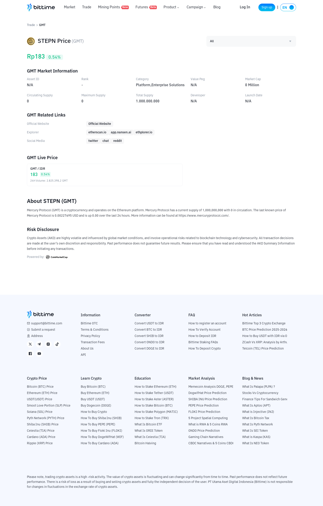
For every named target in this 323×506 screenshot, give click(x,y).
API (83, 354)
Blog (216, 7)
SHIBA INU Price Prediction (207, 399)
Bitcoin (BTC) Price (40, 386)
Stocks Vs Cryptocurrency (260, 392)
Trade (86, 7)
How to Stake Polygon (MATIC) (156, 411)
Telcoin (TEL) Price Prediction (263, 348)
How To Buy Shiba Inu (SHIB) (101, 418)
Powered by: (47, 256)
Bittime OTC (89, 323)
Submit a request (43, 329)
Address (37, 335)
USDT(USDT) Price (39, 399)
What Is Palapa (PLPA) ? (258, 386)
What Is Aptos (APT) (256, 405)
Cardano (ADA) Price (41, 436)
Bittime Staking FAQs (203, 342)
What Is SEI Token (255, 430)
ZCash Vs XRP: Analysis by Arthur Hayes (270, 342)
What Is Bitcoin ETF (148, 424)
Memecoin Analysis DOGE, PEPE (210, 386)
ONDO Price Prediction (204, 430)
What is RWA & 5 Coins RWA (208, 424)
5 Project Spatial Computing (208, 418)
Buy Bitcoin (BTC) (93, 386)
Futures (146, 7)
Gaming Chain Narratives (205, 436)
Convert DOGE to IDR (149, 348)
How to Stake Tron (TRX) (152, 418)
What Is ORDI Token (149, 430)
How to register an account (207, 323)
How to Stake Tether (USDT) (154, 392)
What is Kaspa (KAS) (256, 436)
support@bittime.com (46, 323)
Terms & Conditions (95, 329)
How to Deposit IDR (202, 335)
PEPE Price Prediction (203, 405)
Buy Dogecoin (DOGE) (96, 405)
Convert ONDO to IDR (149, 342)
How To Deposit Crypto (204, 348)
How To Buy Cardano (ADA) (100, 443)
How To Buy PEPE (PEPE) (98, 424)
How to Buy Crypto (94, 411)
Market (69, 7)
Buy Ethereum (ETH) (95, 392)
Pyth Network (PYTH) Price (45, 418)
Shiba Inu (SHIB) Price (43, 424)
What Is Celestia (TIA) (150, 436)
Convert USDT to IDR (149, 323)
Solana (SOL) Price (39, 411)
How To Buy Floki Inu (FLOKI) (101, 430)
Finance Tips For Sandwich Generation (269, 399)
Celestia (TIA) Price (41, 430)
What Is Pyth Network (257, 424)
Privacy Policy (90, 335)
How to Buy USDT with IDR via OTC (266, 335)
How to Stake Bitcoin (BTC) (154, 405)
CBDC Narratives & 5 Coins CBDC (211, 443)
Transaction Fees (93, 342)
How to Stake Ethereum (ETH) (156, 386)
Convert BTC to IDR (148, 329)
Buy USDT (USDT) (93, 399)
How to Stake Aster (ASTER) (154, 399)
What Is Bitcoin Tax (255, 418)
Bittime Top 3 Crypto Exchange (264, 323)
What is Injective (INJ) (258, 411)
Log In (238, 7)
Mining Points (113, 7)
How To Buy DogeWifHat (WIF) (102, 436)
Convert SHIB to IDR (149, 335)
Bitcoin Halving (145, 443)
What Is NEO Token (255, 443)
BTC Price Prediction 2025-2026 (264, 329)
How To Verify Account (204, 329)
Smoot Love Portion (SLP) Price (48, 405)
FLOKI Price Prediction (204, 411)
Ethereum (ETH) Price (42, 392)
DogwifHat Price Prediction (207, 392)
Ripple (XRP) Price (40, 443)
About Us (87, 348)
